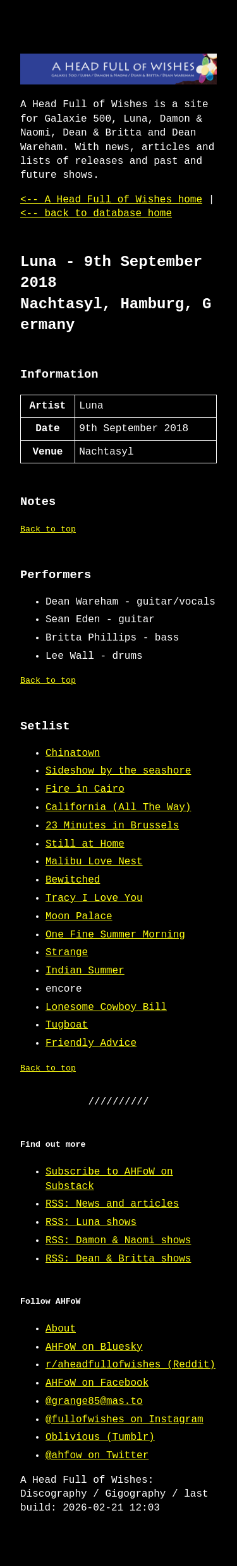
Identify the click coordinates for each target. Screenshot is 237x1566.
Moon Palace (79, 917)
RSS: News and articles (112, 1204)
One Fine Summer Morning (115, 935)
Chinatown (73, 753)
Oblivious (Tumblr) (100, 1437)
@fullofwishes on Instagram (125, 1420)
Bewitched (73, 880)
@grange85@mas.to (94, 1401)
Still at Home (85, 844)
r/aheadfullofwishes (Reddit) (131, 1365)
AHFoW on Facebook (97, 1383)
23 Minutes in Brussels (112, 826)
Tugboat (67, 1025)
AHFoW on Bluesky (94, 1347)
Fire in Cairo (85, 789)
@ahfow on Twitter (97, 1456)
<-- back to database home (96, 214)
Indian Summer (85, 971)
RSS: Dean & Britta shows (118, 1259)
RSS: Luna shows (91, 1222)
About (61, 1329)
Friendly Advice (91, 1043)
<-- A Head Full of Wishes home (111, 200)
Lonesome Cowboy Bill (106, 1007)
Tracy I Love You (94, 898)
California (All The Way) (118, 808)
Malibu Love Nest (94, 862)
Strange (67, 953)
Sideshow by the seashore (118, 771)
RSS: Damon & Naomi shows (118, 1241)
